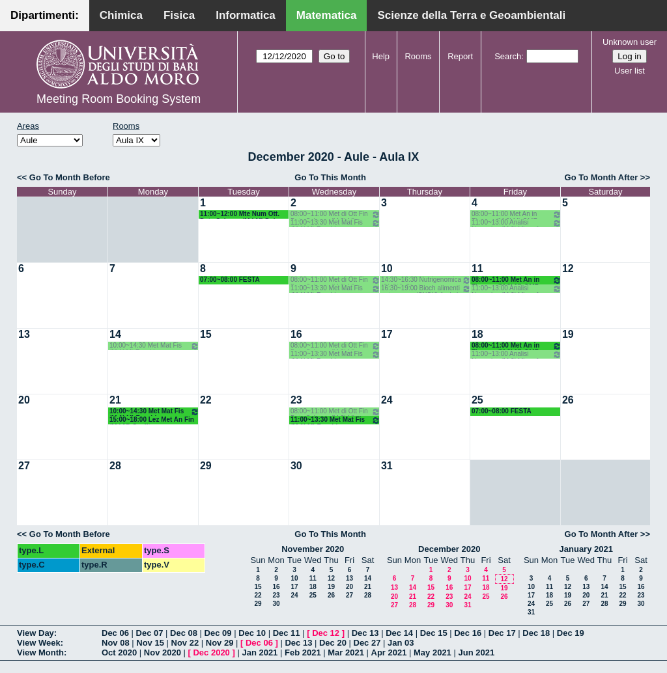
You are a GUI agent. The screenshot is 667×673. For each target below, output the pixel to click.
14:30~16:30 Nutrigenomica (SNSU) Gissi (426, 280)
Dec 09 (218, 633)
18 (477, 334)
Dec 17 (502, 633)
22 (206, 399)
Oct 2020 (119, 652)
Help (381, 56)
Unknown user (630, 42)
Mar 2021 (346, 652)
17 (387, 334)
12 (568, 268)
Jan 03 (401, 643)
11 (477, 268)
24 (387, 399)
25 (477, 399)
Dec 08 (183, 633)
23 (296, 399)
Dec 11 (286, 633)
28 (115, 465)
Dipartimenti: (44, 15)
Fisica (179, 15)
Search (507, 56)
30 (296, 465)
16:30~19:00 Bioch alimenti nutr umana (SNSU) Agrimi (426, 288)
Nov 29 (220, 643)
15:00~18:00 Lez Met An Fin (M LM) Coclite (151, 420)
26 (568, 399)
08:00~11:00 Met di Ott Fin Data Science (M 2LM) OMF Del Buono (335, 214)
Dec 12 (325, 633)
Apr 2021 (389, 652)
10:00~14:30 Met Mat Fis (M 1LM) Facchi (154, 346)
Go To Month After (601, 177)
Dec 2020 (211, 652)
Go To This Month (330, 177)
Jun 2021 (476, 652)
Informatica (246, 15)
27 (24, 465)
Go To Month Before (69, 177)
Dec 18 (536, 633)
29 (206, 465)
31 (387, 465)
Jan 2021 (259, 652)
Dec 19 (570, 633)
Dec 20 (333, 643)
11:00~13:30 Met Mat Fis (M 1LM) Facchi (335, 223)
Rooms (417, 56)
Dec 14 (399, 633)
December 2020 (449, 549)
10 (387, 268)
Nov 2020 (162, 652)
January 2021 (586, 549)
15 (206, 334)
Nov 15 (150, 643)
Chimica (121, 15)
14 (115, 334)
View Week (39, 643)
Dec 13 (365, 633)
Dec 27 (367, 643)
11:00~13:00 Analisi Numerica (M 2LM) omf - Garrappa (516, 223)
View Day (35, 633)
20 (24, 399)
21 (115, 399)
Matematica (326, 15)
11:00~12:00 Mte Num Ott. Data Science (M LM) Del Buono (239, 214)
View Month (40, 652)
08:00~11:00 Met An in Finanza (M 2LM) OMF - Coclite (516, 214)
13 (24, 334)
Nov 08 (116, 643)
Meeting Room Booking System (118, 98)
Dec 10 (252, 633)
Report (460, 56)
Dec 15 (433, 633)
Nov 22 (185, 643)
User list (629, 71)
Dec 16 (467, 633)
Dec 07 (149, 633)
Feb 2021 (303, 652)
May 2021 (432, 652)
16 (296, 334)
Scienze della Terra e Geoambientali (471, 15)
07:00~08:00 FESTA (230, 279)
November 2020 (312, 549)
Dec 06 (115, 633)
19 (568, 334)
